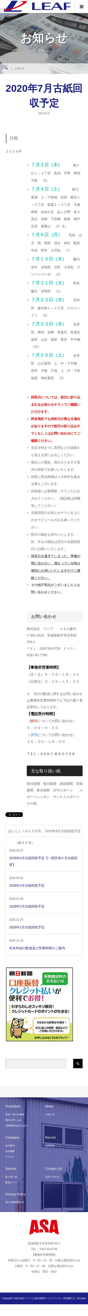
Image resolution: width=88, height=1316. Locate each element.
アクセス (10, 1157)
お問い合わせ (52, 1176)
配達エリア (11, 1182)
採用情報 (50, 1145)
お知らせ (50, 1114)
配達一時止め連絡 (14, 1114)
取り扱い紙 (11, 1176)
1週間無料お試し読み (16, 1125)
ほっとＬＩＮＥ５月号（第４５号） (24, 833)
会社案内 (10, 1145)
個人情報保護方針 (14, 1202)
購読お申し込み (13, 1120)
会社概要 (10, 1151)
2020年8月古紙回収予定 (63, 831)
